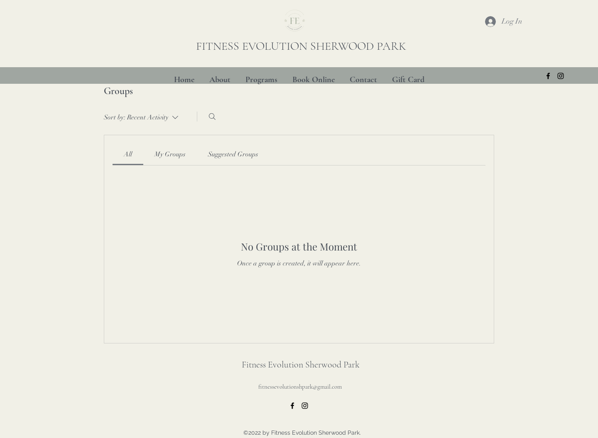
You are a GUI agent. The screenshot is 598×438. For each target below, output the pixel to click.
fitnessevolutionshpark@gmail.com (300, 386)
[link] (128, 154)
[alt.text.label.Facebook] (548, 76)
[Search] (212, 117)
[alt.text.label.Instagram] (560, 76)
